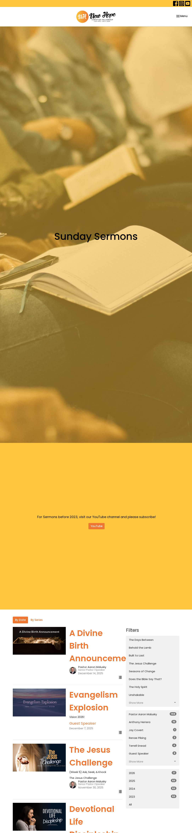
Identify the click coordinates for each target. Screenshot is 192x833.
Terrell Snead (152, 746)
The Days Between (141, 640)
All (130, 804)
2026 (152, 773)
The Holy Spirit (138, 687)
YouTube (96, 526)
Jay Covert (152, 730)
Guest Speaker (152, 753)
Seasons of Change (142, 671)
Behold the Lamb (140, 647)
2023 (152, 797)
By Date (20, 620)
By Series (37, 620)
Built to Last (136, 655)
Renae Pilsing (152, 738)
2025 (152, 781)
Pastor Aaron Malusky (152, 714)
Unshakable (136, 695)
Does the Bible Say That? (145, 679)
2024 (152, 789)
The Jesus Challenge (142, 663)
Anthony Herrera (152, 722)
